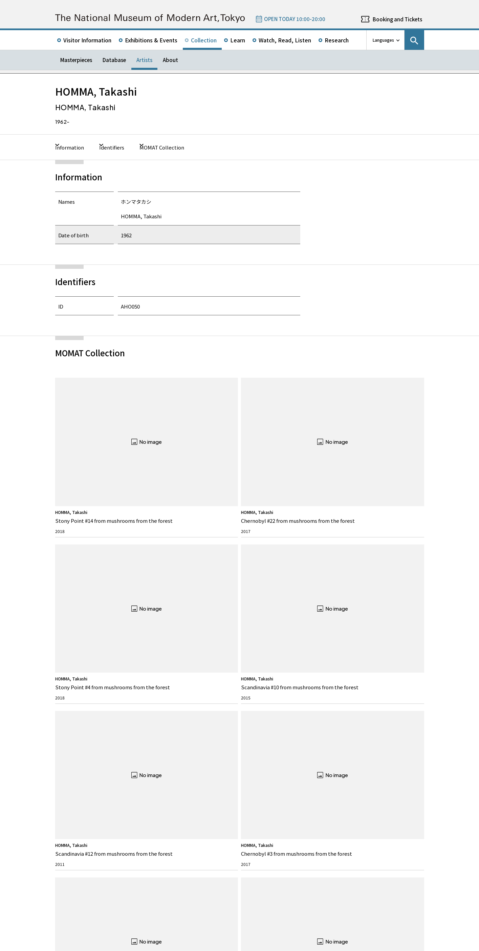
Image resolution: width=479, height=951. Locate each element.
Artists (144, 59)
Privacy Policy (98, 944)
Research (337, 40)
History (68, 766)
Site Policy (69, 944)
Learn (237, 40)
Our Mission (73, 745)
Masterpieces (76, 59)
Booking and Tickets (397, 19)
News (253, 732)
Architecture (73, 777)
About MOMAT (79, 732)
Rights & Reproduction (175, 745)
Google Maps (258, 817)
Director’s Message (79, 756)
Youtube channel (419, 709)
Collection (204, 40)
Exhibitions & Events (151, 40)
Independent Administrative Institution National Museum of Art (131, 918)
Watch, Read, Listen (285, 40)
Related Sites (241, 918)
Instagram (401, 709)
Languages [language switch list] (383, 40)
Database (114, 59)
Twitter (364, 709)
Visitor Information (87, 40)
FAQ (159, 732)
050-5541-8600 (268, 835)
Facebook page (382, 709)
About (170, 59)
